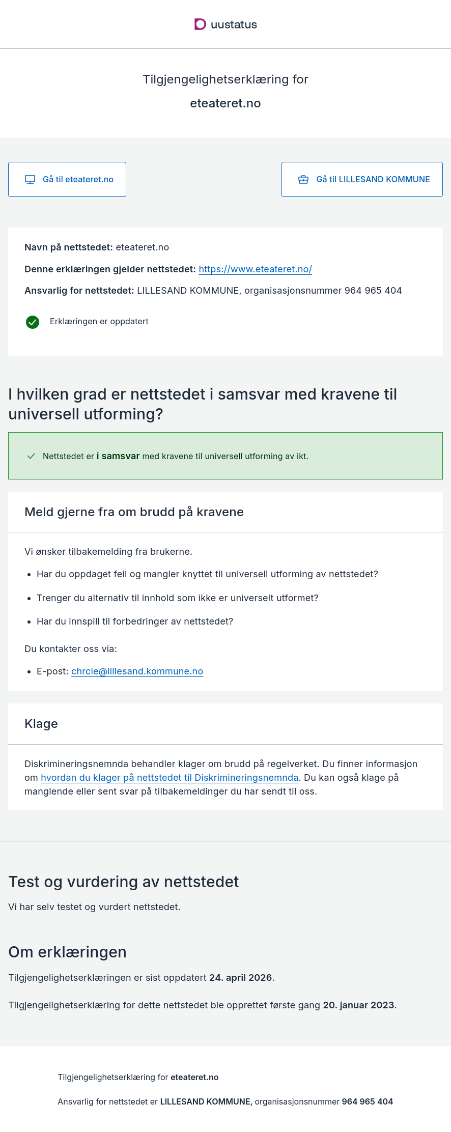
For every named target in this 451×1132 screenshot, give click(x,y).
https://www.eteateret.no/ (255, 269)
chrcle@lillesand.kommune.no (137, 671)
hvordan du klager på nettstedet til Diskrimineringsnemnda (169, 777)
